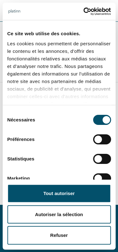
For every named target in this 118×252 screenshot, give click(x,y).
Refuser (59, 235)
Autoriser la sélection (59, 214)
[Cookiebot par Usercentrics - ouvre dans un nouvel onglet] (84, 11)
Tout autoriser (59, 193)
